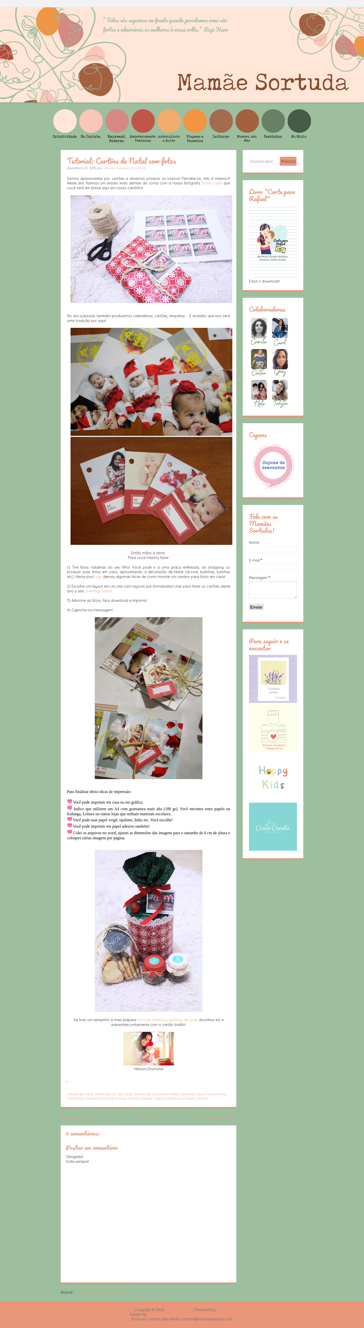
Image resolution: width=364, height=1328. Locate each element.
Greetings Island (98, 591)
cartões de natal (80, 1094)
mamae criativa (127, 1098)
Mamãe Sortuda (179, 1310)
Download (142, 1094)
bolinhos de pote (183, 1020)
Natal (171, 1098)
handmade (75, 1098)
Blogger (223, 1310)
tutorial (202, 1098)
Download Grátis (165, 1094)
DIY (114, 1094)
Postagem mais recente (82, 1118)
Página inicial (149, 1118)
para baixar (186, 1098)
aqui (98, 576)
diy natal (125, 1094)
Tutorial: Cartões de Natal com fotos (121, 161)
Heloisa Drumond (99, 1098)
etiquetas (187, 1094)
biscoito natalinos (152, 1020)
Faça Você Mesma (210, 1094)
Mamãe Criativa (153, 1098)
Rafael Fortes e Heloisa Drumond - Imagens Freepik (190, 1314)
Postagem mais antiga (216, 1118)
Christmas (102, 1094)
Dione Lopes (211, 183)
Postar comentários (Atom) (98, 1292)
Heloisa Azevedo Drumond (125, 168)
